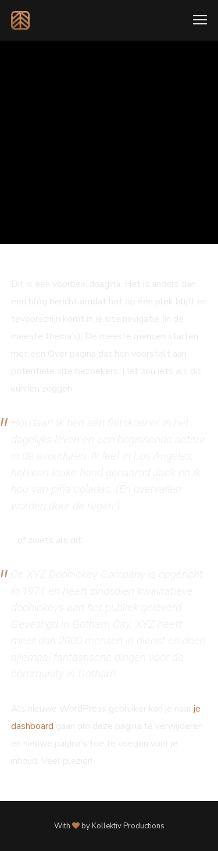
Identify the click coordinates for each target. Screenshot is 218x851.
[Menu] (195, 20)
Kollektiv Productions (128, 826)
